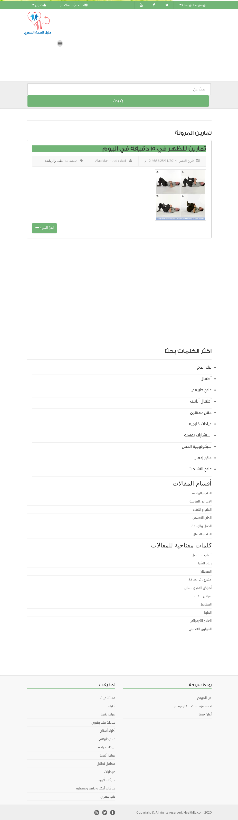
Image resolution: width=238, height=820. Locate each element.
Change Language (192, 5)
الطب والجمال (202, 534)
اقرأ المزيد (44, 228)
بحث (118, 100)
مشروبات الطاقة (200, 579)
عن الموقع (204, 697)
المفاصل (206, 604)
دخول (39, 5)
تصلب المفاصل (202, 555)
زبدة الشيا (205, 563)
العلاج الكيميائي (201, 620)
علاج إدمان (203, 457)
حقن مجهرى (201, 412)
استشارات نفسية (198, 435)
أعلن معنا (205, 714)
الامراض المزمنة (200, 501)
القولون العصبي (200, 629)
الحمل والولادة (202, 526)
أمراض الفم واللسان (198, 587)
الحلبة (208, 612)
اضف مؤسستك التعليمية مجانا (191, 706)
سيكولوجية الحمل (197, 446)
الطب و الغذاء (202, 509)
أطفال (206, 378)
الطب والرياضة (54, 161)
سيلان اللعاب (203, 596)
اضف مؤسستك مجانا (72, 5)
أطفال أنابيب (201, 401)
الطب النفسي (202, 517)
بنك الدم (204, 367)
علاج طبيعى (201, 390)
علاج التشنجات (200, 469)
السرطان (206, 571)
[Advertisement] (173, 312)
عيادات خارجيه (200, 423)
